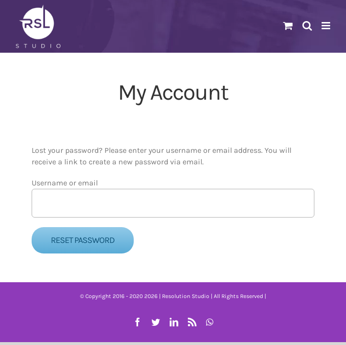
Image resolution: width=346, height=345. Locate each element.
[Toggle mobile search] (307, 26)
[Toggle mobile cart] (288, 26)
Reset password (83, 240)
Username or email (65, 182)
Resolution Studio (185, 296)
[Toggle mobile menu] (327, 26)
